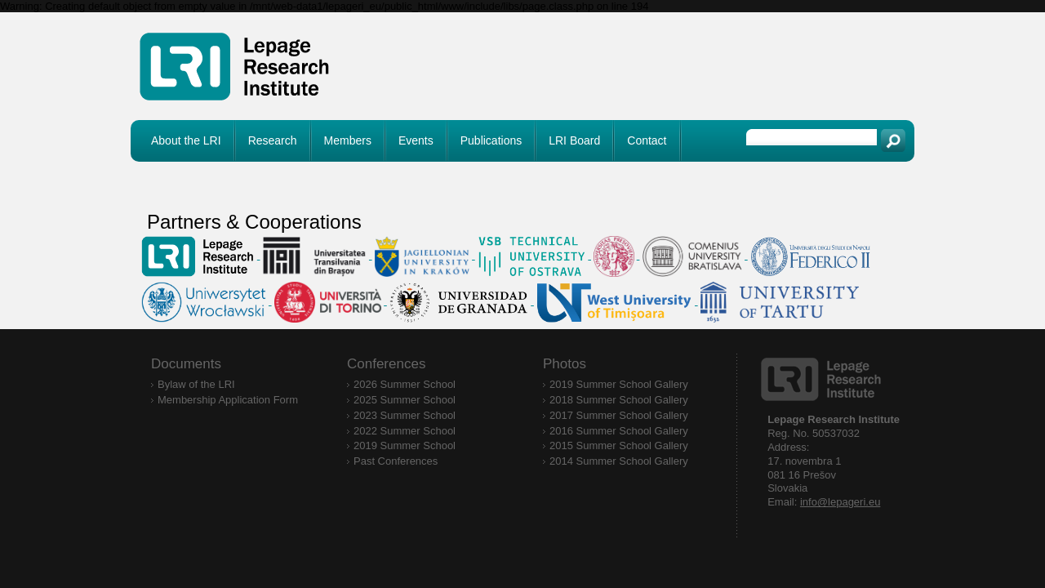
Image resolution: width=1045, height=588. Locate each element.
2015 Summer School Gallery (618, 445)
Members (347, 140)
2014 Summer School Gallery (618, 461)
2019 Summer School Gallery (618, 384)
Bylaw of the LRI (196, 384)
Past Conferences (396, 461)
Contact (646, 140)
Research (272, 140)
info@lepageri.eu (840, 502)
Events (416, 140)
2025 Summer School (405, 400)
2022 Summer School (405, 431)
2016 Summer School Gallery (618, 431)
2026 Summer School (405, 384)
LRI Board (574, 140)
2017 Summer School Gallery (618, 415)
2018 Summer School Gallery (618, 400)
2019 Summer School (405, 445)
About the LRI (186, 140)
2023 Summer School (405, 415)
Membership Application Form (228, 400)
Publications (491, 140)
